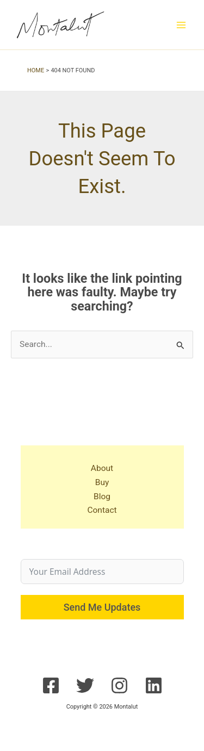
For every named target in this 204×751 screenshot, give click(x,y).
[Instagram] (119, 685)
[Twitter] (85, 685)
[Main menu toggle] (181, 24)
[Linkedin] (154, 685)
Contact (101, 510)
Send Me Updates (102, 607)
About (102, 468)
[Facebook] (51, 685)
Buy (102, 482)
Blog (102, 496)
